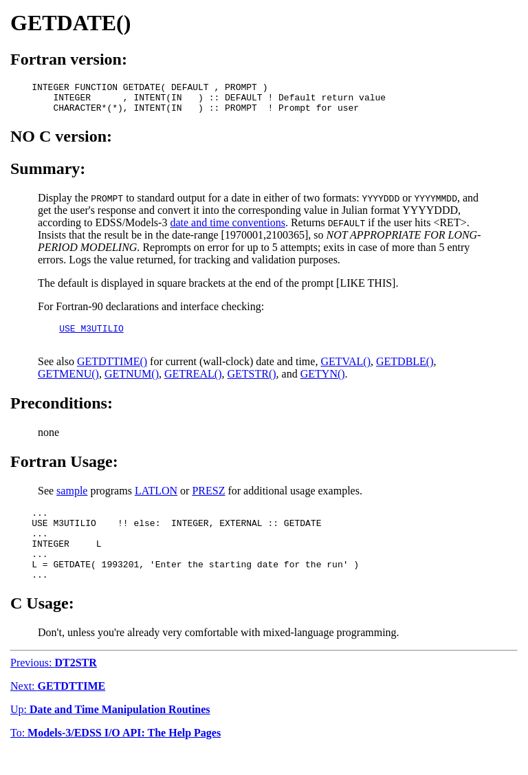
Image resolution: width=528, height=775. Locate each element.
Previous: (53, 687)
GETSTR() (252, 384)
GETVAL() (345, 372)
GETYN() (322, 384)
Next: (57, 711)
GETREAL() (193, 384)
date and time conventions (227, 228)
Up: (110, 734)
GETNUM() (131, 384)
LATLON (156, 501)
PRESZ (208, 501)
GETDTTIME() (112, 372)
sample (71, 501)
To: (115, 757)
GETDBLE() (405, 372)
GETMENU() (68, 384)
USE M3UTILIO (91, 336)
